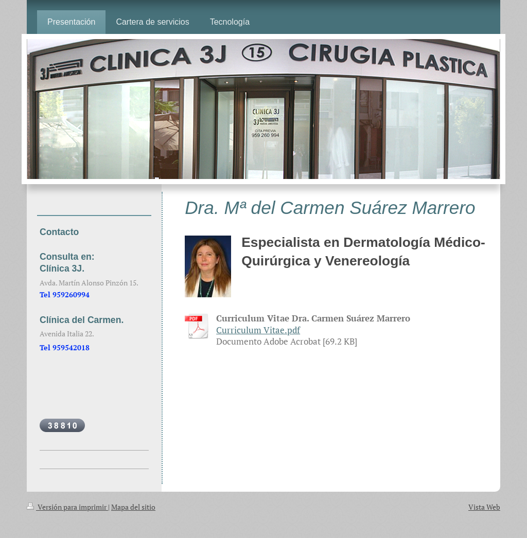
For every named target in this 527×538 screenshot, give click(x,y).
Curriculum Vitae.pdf (258, 330)
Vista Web (484, 507)
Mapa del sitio (133, 507)
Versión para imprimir (67, 507)
